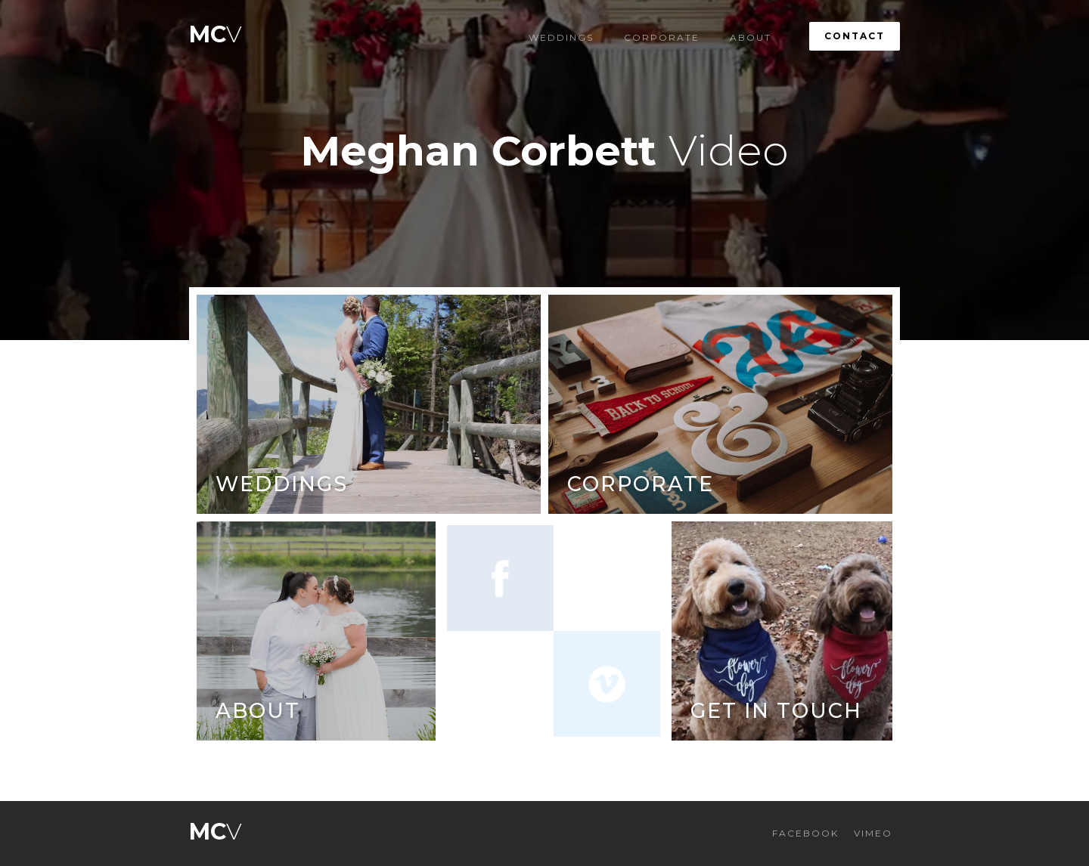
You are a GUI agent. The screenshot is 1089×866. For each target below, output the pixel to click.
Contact (854, 36)
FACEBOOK (805, 833)
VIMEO (873, 833)
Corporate (662, 37)
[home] (215, 30)
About (750, 37)
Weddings (561, 37)
